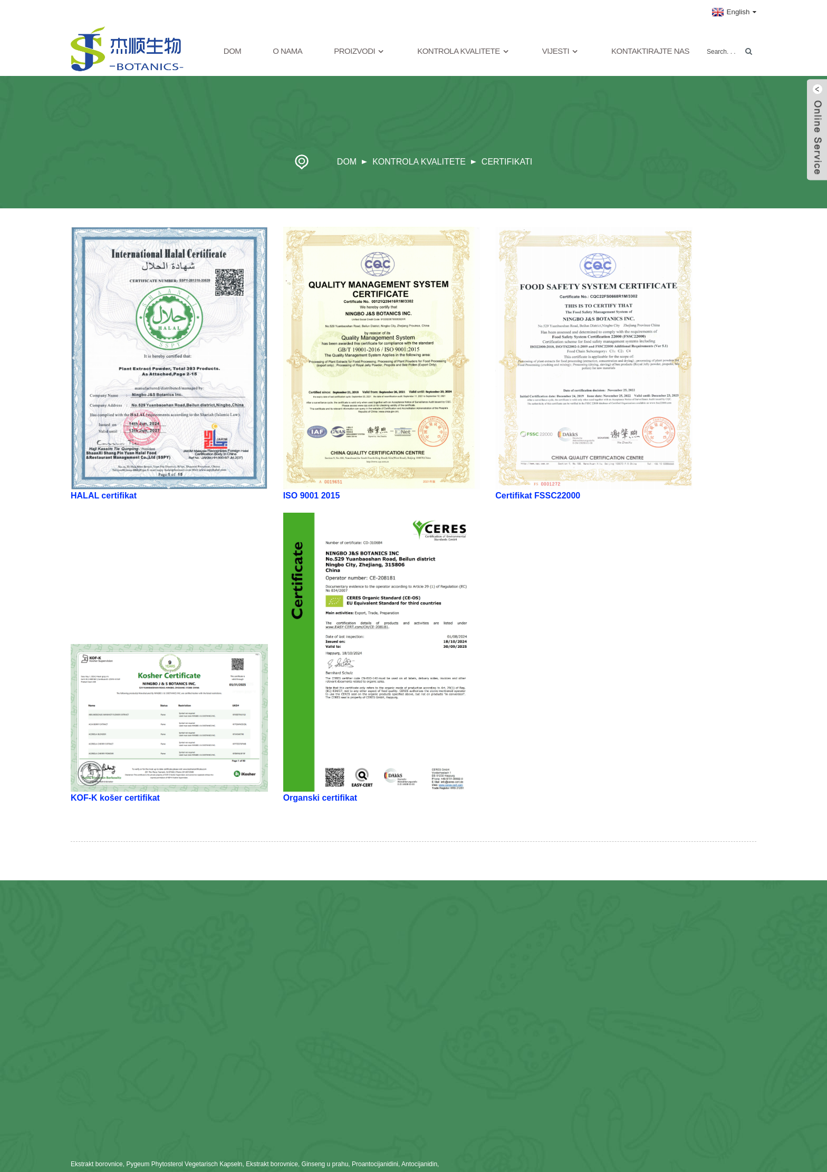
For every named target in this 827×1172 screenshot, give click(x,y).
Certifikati (507, 161)
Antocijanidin (419, 1164)
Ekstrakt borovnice (97, 1164)
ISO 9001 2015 (311, 495)
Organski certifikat (320, 797)
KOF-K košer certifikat (115, 797)
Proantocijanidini (375, 1164)
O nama (287, 50)
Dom (233, 50)
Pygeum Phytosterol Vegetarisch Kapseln (184, 1164)
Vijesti (561, 51)
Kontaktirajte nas (650, 50)
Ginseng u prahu (325, 1164)
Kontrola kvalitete (464, 51)
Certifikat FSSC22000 (537, 495)
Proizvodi (360, 51)
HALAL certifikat (104, 495)
